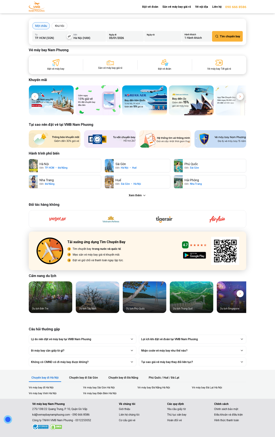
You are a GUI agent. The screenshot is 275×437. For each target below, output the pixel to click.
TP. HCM (49, 167)
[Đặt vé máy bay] (55, 65)
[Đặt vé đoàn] (164, 65)
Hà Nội (124, 167)
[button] (34, 96)
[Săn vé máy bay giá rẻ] (110, 65)
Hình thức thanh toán (226, 420)
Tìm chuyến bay (227, 36)
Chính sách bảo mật (226, 409)
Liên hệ (217, 6)
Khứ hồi (59, 26)
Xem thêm (137, 195)
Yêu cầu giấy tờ (176, 409)
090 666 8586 (235, 7)
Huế (134, 167)
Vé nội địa (201, 6)
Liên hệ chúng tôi (129, 414)
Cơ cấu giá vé (127, 420)
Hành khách (190, 34)
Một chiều (41, 26)
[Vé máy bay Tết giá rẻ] (219, 65)
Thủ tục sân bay (176, 414)
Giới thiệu (124, 409)
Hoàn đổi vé (174, 420)
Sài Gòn (194, 167)
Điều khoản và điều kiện (228, 414)
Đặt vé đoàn (150, 6)
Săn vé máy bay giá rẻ (176, 6)
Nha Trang (196, 183)
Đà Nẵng (63, 167)
